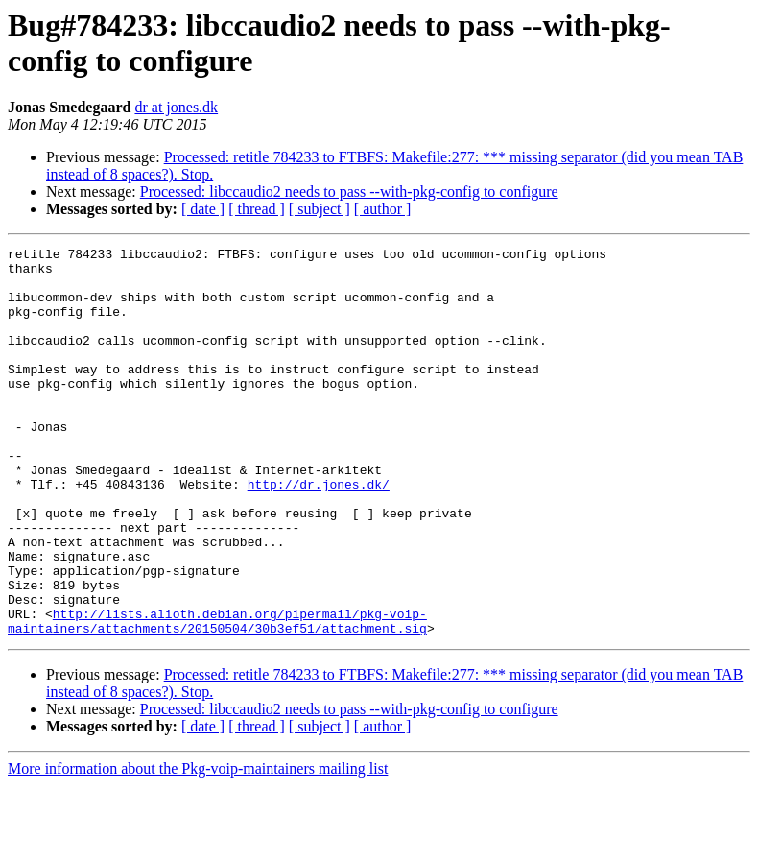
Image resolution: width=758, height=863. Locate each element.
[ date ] (203, 209)
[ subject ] (319, 209)
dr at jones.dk (176, 107)
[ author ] (383, 209)
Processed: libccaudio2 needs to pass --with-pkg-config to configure (349, 191)
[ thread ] (256, 209)
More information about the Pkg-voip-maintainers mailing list (198, 846)
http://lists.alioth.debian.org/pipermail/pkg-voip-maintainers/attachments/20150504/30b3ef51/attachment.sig (217, 697)
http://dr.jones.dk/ (319, 532)
